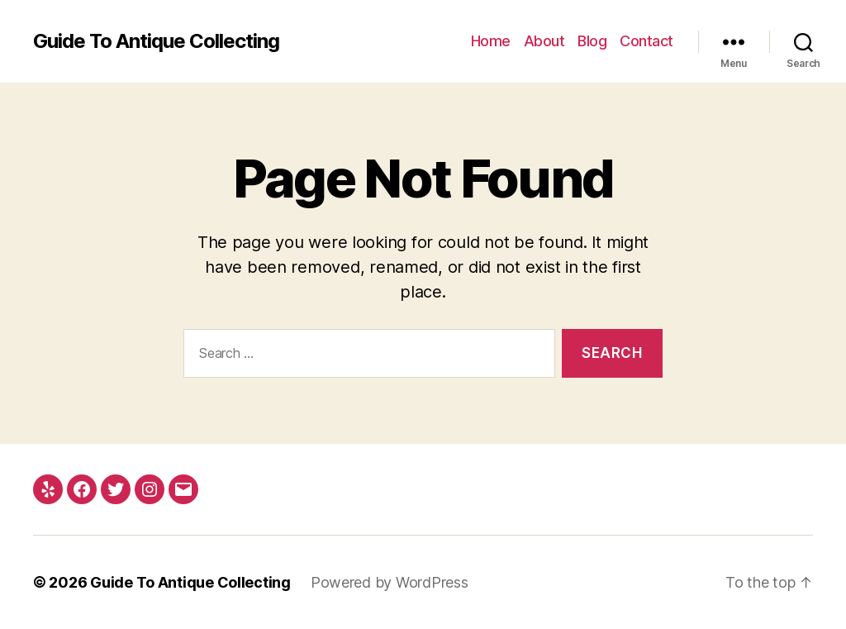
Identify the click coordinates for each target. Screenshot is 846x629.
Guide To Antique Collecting (156, 41)
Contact (646, 41)
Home (491, 41)
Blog (591, 41)
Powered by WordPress (389, 582)
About (544, 41)
